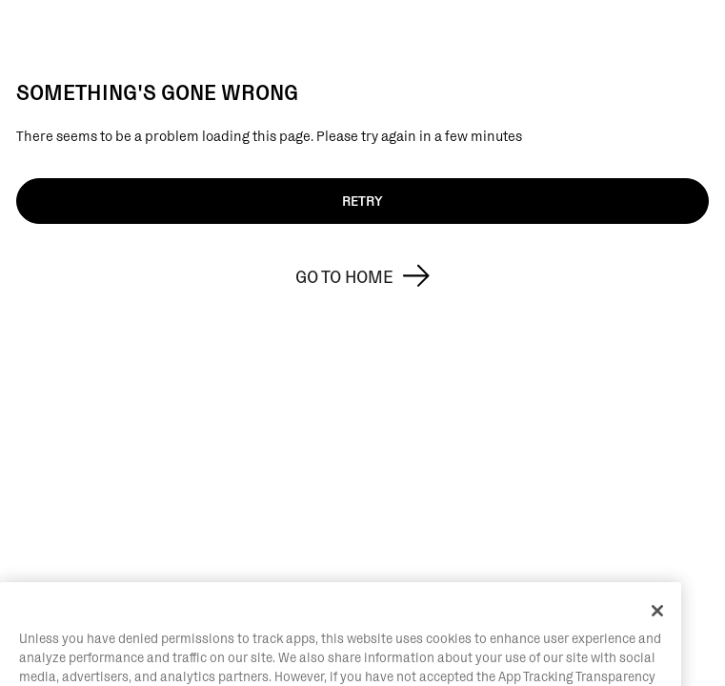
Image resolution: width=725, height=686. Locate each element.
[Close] (657, 627)
